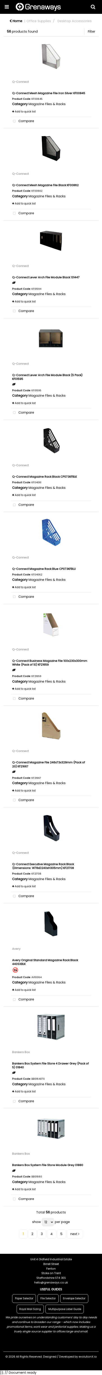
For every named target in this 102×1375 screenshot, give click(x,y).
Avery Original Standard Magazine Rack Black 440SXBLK (45, 962)
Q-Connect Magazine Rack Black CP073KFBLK (44, 477)
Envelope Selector (74, 1298)
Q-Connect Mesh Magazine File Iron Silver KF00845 (48, 93)
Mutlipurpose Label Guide (64, 1309)
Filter (91, 31)
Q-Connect (20, 82)
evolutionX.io (88, 1356)
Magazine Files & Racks (47, 104)
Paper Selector (24, 1298)
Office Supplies (39, 21)
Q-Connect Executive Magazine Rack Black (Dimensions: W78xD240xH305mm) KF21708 (43, 866)
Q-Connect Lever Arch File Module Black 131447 (46, 277)
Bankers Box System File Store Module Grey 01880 (47, 1165)
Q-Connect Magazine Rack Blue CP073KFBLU (44, 569)
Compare (22, 121)
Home (15, 21)
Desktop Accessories (75, 21)
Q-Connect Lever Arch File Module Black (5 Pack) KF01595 (47, 377)
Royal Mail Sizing (30, 1309)
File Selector (48, 1298)
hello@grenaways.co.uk (51, 1282)
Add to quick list (24, 111)
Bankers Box (21, 1052)
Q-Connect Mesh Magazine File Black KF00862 (45, 185)
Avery (16, 949)
